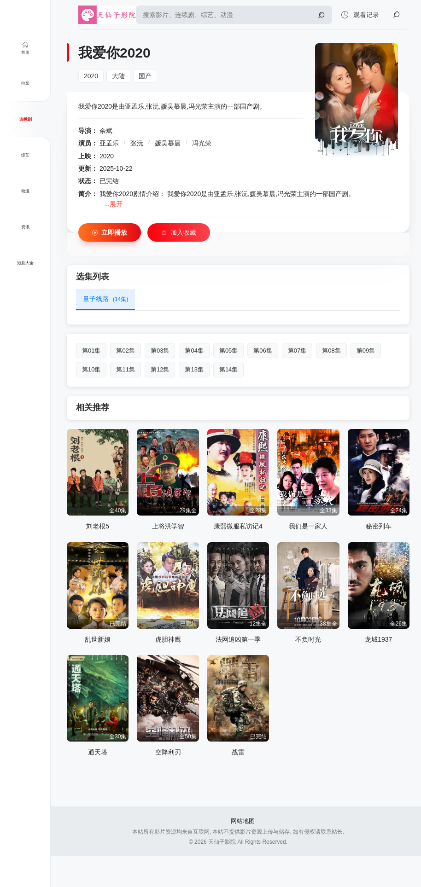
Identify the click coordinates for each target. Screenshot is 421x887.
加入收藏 (178, 233)
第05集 (228, 350)
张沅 (136, 143)
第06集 (262, 350)
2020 (91, 76)
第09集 (366, 350)
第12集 (160, 369)
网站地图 (243, 820)
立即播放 (109, 233)
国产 (145, 76)
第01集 (91, 350)
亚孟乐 (109, 143)
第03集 (160, 350)
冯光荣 (201, 143)
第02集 (125, 350)
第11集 (125, 369)
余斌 (105, 130)
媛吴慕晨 (168, 143)
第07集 (297, 350)
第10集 (91, 369)
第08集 (331, 350)
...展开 (113, 204)
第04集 (194, 350)
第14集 (228, 369)
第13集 (194, 369)
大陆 (118, 76)
